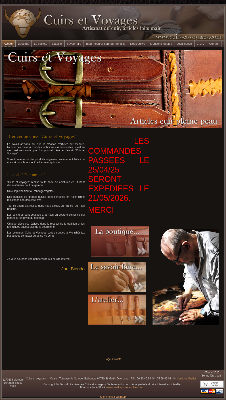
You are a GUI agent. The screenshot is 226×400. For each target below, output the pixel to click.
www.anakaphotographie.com (124, 387)
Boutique (23, 43)
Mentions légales (161, 43)
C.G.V (201, 43)
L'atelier (57, 43)
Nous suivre (138, 43)
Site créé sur (113, 396)
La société (40, 43)
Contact (214, 43)
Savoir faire (74, 43)
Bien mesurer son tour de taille (105, 43)
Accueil (8, 43)
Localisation (184, 43)
